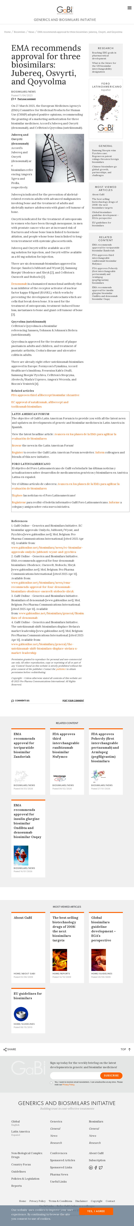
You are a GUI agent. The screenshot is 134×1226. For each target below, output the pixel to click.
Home (7, 32)
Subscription (97, 1160)
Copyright (96, 1201)
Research (56, 1143)
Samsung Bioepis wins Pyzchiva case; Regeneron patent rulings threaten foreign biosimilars (105, 156)
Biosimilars (19, 32)
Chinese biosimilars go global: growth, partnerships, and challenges (104, 171)
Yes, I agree (96, 1211)
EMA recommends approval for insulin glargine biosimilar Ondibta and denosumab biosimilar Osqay (105, 293)
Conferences (58, 1153)
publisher (61, 669)
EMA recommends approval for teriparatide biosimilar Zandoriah (105, 247)
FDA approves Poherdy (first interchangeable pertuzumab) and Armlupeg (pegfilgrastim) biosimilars (105, 747)
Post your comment (27, 99)
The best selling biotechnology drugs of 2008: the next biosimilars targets (105, 203)
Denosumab (19, 284)
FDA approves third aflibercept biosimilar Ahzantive (45, 395)
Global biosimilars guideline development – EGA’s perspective (105, 215)
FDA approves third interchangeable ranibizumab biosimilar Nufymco (104, 259)
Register (17, 452)
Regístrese (19, 502)
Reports (16, 1186)
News (31, 32)
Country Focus (21, 1164)
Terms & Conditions (60, 1201)
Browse (16, 445)
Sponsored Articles (62, 1160)
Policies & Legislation (25, 1178)
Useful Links (58, 1181)
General (55, 1128)
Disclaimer (81, 1201)
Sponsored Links (61, 1167)
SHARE (9, 1049)
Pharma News (59, 1174)
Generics (56, 1121)
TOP (126, 1049)
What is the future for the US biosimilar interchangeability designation (104, 67)
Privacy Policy (68, 1085)
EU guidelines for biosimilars (101, 224)
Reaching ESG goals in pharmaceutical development (104, 55)
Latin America (28, 1133)
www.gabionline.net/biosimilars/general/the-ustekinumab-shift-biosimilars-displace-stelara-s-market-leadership (44, 648)
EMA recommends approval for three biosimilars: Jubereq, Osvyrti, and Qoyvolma (80, 32)
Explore (17, 495)
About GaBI (98, 194)
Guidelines (18, 1171)
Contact (110, 1201)
